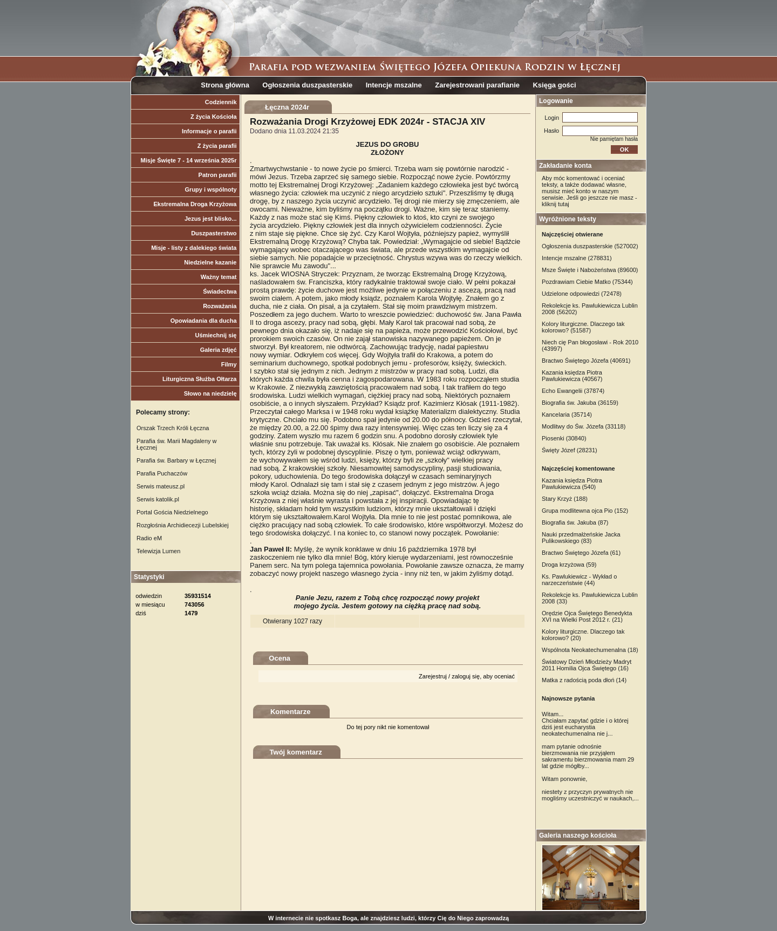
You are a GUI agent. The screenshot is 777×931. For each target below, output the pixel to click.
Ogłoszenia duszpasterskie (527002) (590, 246)
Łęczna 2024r (287, 107)
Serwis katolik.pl (158, 499)
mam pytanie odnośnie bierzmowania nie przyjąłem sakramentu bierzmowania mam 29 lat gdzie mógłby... (588, 756)
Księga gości (554, 85)
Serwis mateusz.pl (161, 486)
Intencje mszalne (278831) (577, 258)
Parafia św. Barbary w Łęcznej (176, 460)
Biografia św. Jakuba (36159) (580, 402)
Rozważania (219, 306)
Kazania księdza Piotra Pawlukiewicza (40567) (572, 375)
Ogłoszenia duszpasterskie (307, 85)
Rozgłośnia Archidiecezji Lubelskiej (183, 525)
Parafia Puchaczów (162, 473)
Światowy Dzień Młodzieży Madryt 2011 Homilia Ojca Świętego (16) (586, 664)
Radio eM (149, 538)
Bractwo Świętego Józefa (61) (581, 552)
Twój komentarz (296, 752)
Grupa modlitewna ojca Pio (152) (585, 510)
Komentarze (290, 712)
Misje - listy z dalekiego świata (193, 247)
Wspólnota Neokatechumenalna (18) (590, 650)
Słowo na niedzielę (210, 393)
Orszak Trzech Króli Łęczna (173, 428)
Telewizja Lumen (158, 551)
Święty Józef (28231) (569, 450)
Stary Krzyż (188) (565, 498)
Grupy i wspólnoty (211, 189)
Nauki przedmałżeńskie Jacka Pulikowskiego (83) (581, 537)
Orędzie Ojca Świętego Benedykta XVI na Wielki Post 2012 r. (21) (587, 616)
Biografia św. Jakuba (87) (575, 522)
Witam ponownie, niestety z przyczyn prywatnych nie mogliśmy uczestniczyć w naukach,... (590, 788)
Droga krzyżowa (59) (569, 564)
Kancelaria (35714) (567, 414)
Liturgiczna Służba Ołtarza (199, 379)
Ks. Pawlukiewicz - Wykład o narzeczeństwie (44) (579, 579)
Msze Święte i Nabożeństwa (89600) (590, 270)
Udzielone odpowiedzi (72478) (582, 293)
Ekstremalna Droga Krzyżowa (194, 204)
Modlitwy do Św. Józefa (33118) (583, 426)
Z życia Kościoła (213, 116)
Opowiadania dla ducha (204, 320)
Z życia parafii (217, 145)
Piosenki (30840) (564, 438)
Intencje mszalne (394, 85)
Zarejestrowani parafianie (477, 85)
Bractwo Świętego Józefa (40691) (586, 360)
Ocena (279, 658)
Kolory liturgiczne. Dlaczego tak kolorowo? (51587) (583, 327)
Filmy (229, 364)
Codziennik (221, 102)
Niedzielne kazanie (210, 262)
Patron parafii (218, 175)
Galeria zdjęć (218, 349)
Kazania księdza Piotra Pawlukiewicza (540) (572, 483)
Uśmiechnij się (215, 335)
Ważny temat (219, 277)
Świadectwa (219, 291)
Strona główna (225, 85)
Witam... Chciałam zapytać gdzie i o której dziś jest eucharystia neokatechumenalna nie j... (585, 724)
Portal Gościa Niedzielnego (172, 512)
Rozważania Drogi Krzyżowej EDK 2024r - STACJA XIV (367, 122)
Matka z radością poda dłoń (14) (584, 680)
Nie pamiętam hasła (614, 139)
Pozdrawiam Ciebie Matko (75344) (587, 281)
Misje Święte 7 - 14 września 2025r (189, 160)
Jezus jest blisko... (211, 218)
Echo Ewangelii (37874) (573, 391)
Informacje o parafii (209, 131)
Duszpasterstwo (213, 233)
